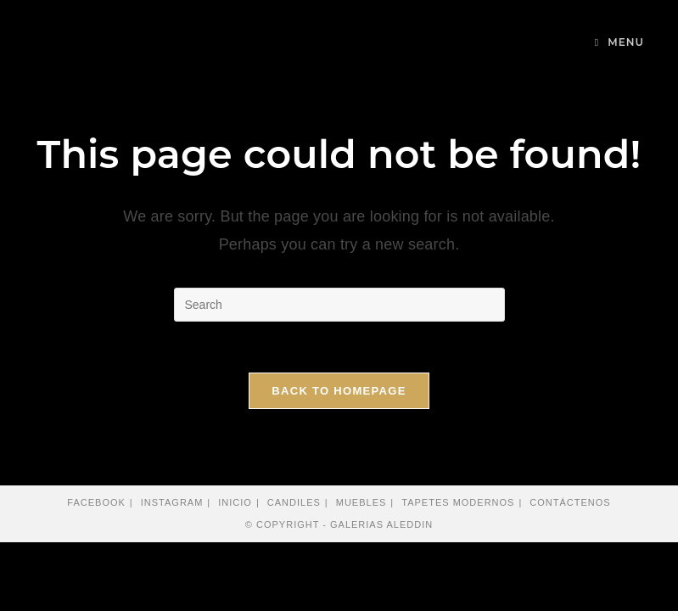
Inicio (235, 502)
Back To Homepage (339, 390)
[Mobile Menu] (619, 42)
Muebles (361, 502)
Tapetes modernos (457, 502)
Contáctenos (570, 502)
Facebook (96, 502)
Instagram (172, 502)
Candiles (294, 502)
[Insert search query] (339, 305)
